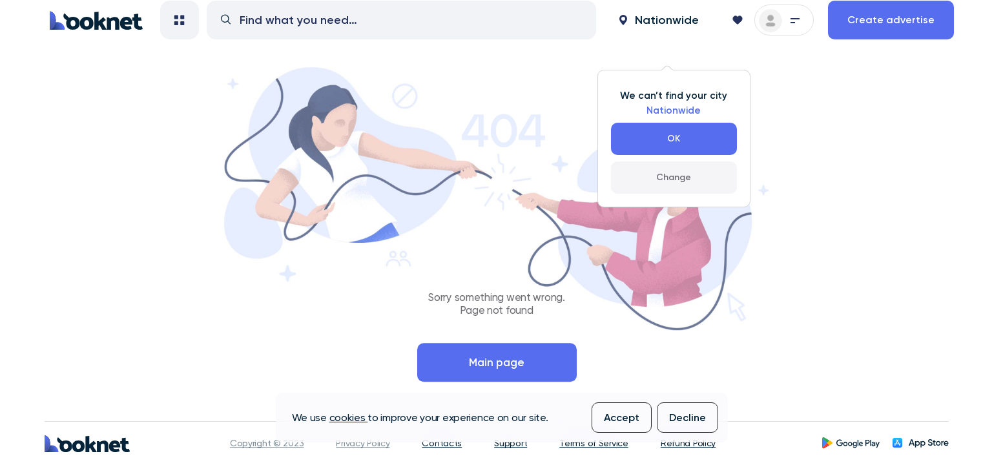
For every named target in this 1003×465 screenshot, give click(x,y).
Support (510, 443)
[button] (658, 36)
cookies (348, 417)
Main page (496, 362)
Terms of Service (593, 443)
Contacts (442, 443)
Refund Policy (688, 443)
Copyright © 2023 (267, 443)
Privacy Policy (362, 443)
